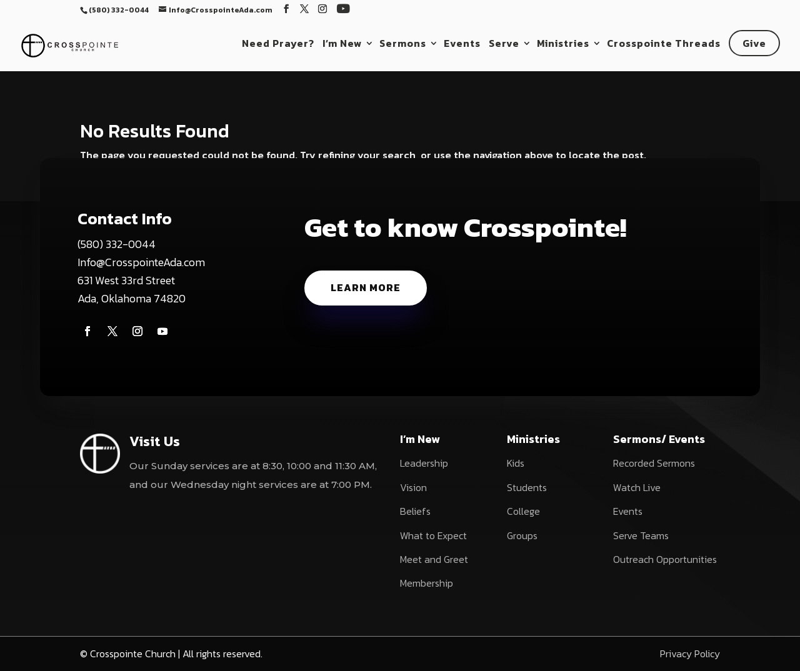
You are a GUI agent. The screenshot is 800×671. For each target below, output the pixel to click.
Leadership (424, 462)
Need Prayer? (278, 45)
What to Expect (433, 535)
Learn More (366, 287)
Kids (515, 462)
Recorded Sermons (654, 462)
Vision (413, 487)
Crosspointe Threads (664, 45)
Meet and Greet (434, 559)
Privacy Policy (690, 653)
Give (754, 43)
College (523, 511)
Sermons (402, 45)
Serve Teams (641, 535)
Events (462, 45)
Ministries (563, 45)
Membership (426, 582)
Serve (504, 45)
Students (527, 487)
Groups (522, 535)
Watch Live (637, 487)
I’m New (342, 45)
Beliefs (415, 511)
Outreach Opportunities (665, 559)
